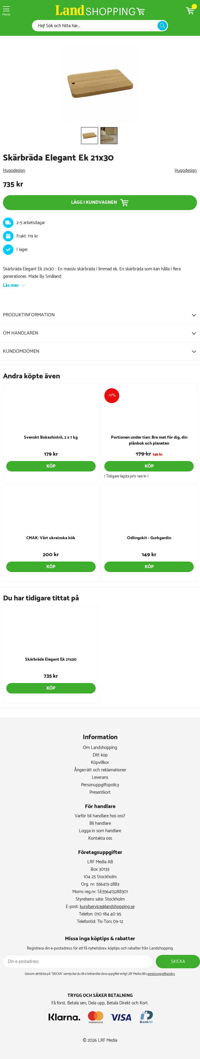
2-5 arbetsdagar (30, 222)
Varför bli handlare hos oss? (100, 816)
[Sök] (96, 26)
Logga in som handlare (100, 831)
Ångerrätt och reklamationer (100, 770)
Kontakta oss (100, 838)
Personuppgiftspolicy (100, 785)
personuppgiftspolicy (161, 974)
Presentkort (100, 792)
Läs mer (11, 285)
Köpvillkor (100, 762)
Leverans (100, 777)
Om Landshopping (100, 747)
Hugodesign (14, 170)
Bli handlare (100, 823)
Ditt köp (100, 755)
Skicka (178, 961)
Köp (50, 466)
